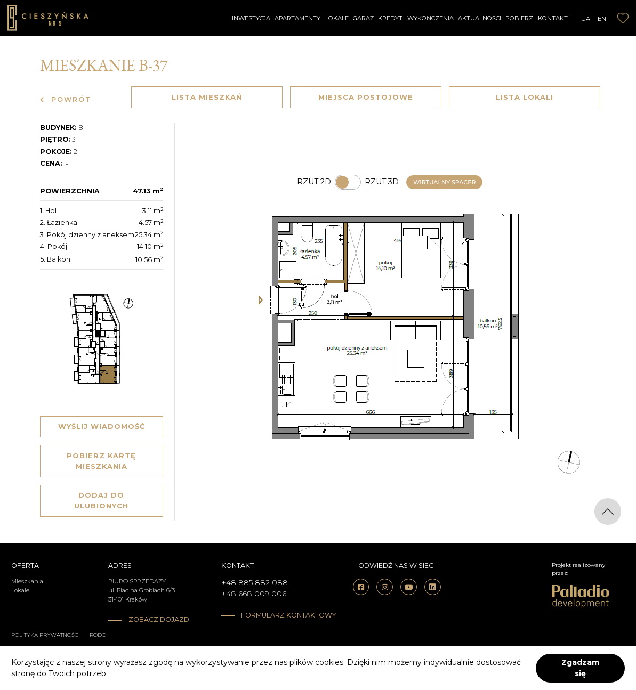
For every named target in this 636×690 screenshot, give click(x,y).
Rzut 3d (382, 181)
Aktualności (479, 18)
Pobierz (519, 18)
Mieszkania (27, 581)
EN (602, 18)
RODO (98, 635)
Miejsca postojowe (365, 97)
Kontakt (553, 18)
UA (585, 18)
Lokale (337, 18)
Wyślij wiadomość (101, 426)
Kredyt (390, 18)
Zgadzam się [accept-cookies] (580, 667)
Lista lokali (524, 97)
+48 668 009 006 (253, 593)
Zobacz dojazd (158, 619)
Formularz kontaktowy (275, 615)
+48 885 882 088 (254, 582)
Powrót (65, 99)
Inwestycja (251, 18)
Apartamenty (297, 18)
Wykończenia (430, 18)
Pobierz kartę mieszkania (101, 460)
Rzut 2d (314, 181)
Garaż (363, 18)
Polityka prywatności (45, 635)
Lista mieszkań (207, 97)
